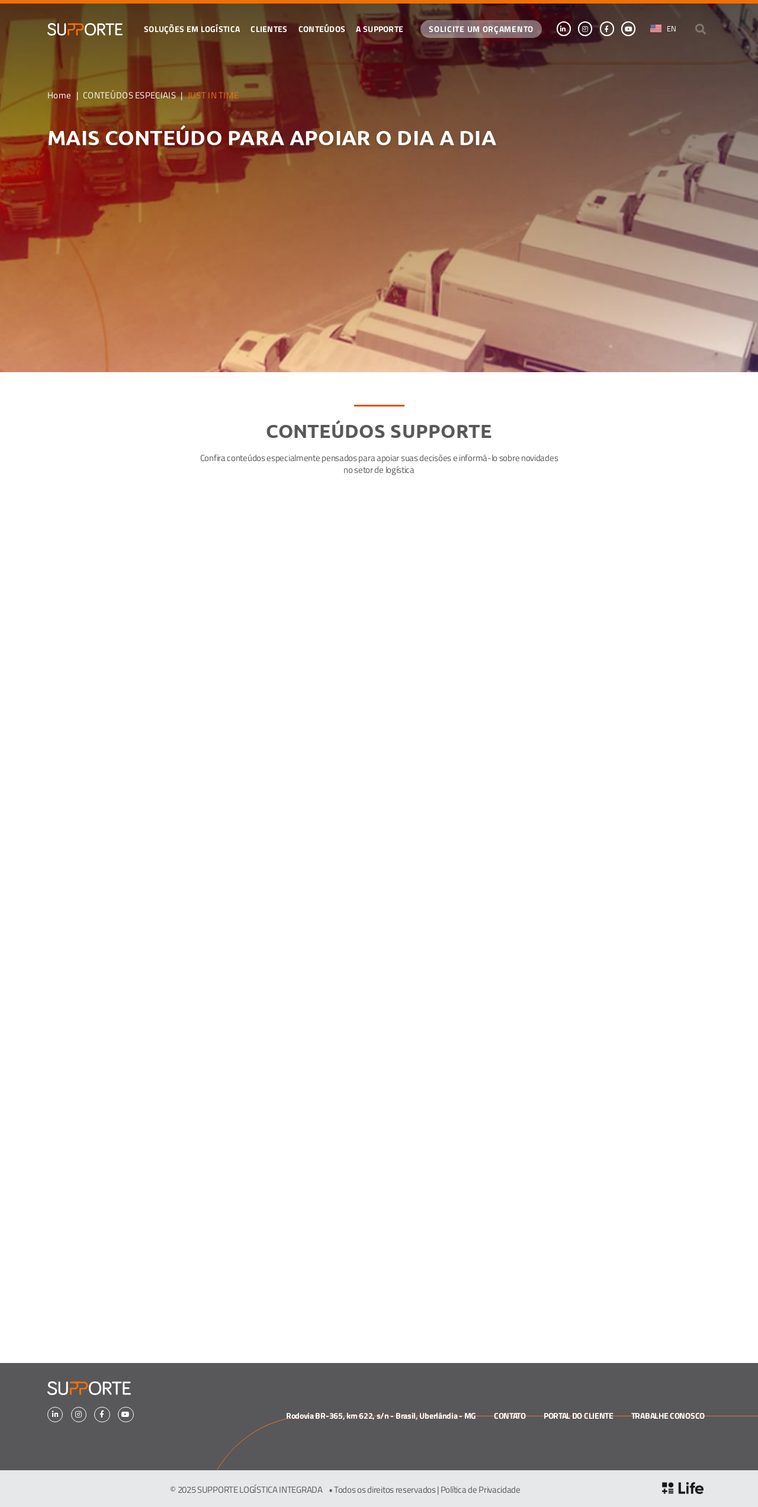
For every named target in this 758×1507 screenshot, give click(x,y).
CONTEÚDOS (322, 28)
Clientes (268, 28)
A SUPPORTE (379, 28)
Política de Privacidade (481, 1489)
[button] (701, 29)
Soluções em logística (192, 28)
